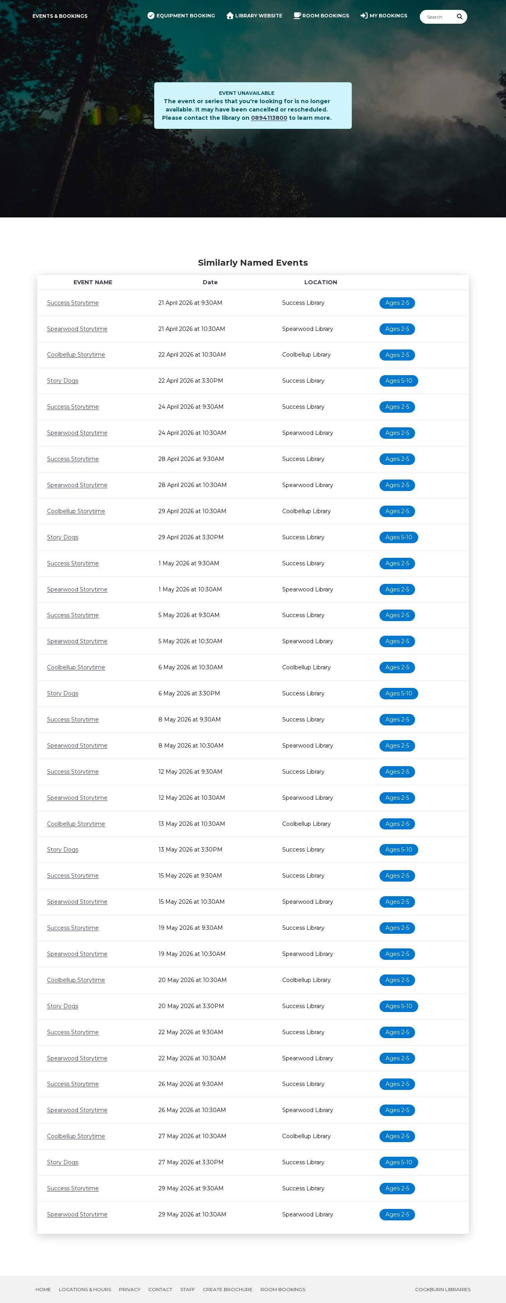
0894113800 (269, 117)
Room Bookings (283, 1289)
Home (43, 1289)
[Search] (436, 17)
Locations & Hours (85, 1289)
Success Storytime (73, 302)
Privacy (129, 1289)
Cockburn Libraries (442, 1289)
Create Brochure (228, 1289)
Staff (187, 1289)
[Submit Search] (460, 17)
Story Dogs (62, 380)
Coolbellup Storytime (76, 354)
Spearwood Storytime (77, 328)
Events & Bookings (59, 16)
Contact (160, 1289)
